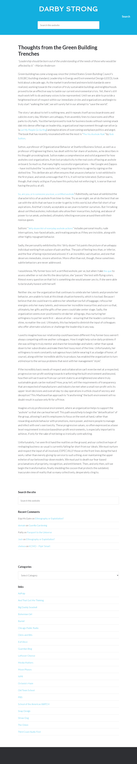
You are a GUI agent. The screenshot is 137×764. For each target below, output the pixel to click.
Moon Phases (25, 669)
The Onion (23, 724)
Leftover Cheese (26, 655)
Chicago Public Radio (28, 628)
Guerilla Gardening (38, 525)
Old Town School (26, 690)
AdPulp (21, 593)
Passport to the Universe (39, 532)
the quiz (108, 270)
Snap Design (24, 711)
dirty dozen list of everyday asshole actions (52, 228)
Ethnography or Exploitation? (49, 518)
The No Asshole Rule (95, 134)
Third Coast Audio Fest (29, 731)
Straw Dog (23, 717)
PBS (20, 697)
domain (21, 525)
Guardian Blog (25, 648)
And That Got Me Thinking (31, 600)
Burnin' (21, 621)
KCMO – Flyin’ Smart (39, 546)
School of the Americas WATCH (34, 704)
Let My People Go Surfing (35, 129)
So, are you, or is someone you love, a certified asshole (48, 193)
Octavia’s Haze (25, 683)
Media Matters (25, 662)
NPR (20, 676)
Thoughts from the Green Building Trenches (57, 50)
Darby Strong (68, 8)
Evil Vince (23, 641)
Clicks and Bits (25, 634)
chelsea (22, 546)
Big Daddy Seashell (27, 607)
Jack (20, 539)
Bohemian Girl (25, 614)
